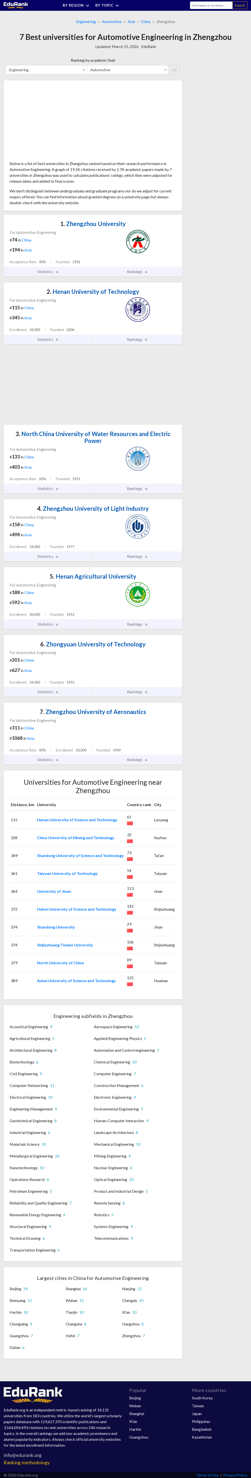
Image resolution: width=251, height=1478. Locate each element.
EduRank (148, 46)
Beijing (135, 1397)
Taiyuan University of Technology (67, 873)
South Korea (202, 1397)
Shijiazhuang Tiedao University (65, 944)
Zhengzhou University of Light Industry (93, 508)
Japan (197, 1413)
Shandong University (56, 927)
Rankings (137, 271)
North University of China (60, 962)
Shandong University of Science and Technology (80, 855)
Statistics (48, 271)
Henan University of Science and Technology (77, 819)
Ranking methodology (27, 1462)
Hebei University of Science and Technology (76, 909)
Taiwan (198, 1405)
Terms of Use (207, 1475)
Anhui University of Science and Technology (76, 980)
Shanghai (136, 1413)
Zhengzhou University (93, 223)
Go (174, 69)
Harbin (135, 1429)
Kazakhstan (202, 1437)
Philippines (201, 1421)
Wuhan (135, 1405)
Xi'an (133, 1421)
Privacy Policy (235, 1475)
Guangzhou (138, 1437)
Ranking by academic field (93, 60)
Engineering (86, 21)
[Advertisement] (46, 122)
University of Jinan (54, 891)
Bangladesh (202, 1429)
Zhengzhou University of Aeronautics (93, 711)
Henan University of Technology (93, 291)
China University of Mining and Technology (75, 837)
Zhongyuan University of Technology (93, 644)
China (146, 21)
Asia (131, 21)
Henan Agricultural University (93, 576)
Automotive (112, 21)
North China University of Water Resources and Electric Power (93, 437)
